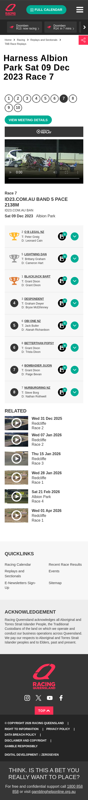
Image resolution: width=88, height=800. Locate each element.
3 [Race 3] (27, 98)
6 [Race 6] (55, 98)
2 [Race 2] (18, 98)
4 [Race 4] (36, 98)
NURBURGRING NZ (37, 387)
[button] (24, 27)
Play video (13, 422)
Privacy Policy (58, 729)
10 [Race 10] (18, 108)
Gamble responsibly (21, 746)
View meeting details (28, 120)
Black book (62, 236)
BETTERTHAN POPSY (39, 343)
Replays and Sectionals (44, 39)
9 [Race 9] (9, 108)
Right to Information (21, 729)
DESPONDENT (34, 299)
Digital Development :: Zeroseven (32, 754)
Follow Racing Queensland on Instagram (27, 698)
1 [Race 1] (9, 98)
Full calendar (46, 10)
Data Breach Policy (20, 734)
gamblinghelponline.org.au (54, 792)
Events (54, 571)
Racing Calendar (18, 564)
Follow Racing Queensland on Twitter (38, 698)
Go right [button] (84, 27)
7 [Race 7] (64, 98)
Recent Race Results (65, 564)
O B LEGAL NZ (34, 232)
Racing (21, 39)
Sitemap (55, 583)
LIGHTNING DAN (35, 254)
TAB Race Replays (15, 43)
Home (10, 10)
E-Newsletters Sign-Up (20, 585)
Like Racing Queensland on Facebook (61, 698)
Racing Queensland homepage (44, 676)
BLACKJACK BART (37, 276)
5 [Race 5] (45, 98)
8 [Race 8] (73, 98)
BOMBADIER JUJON (38, 365)
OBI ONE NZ (32, 321)
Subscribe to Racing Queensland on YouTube (50, 698)
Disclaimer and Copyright (25, 740)
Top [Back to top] (44, 711)
